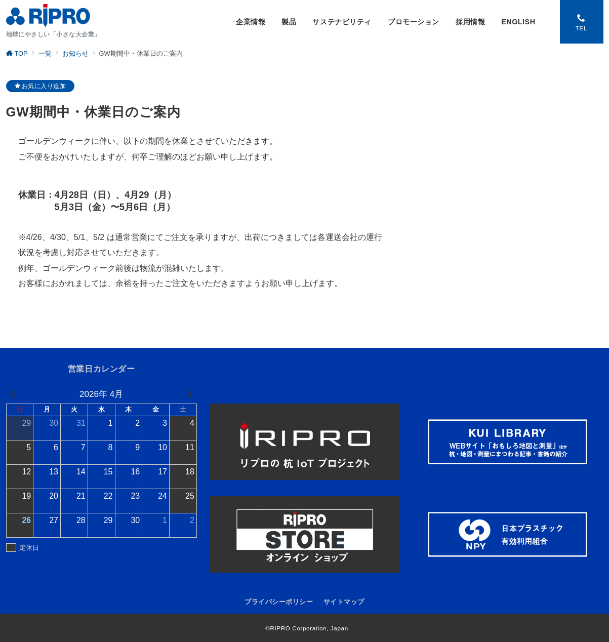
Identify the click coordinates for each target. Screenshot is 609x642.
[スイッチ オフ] (581, 22)
